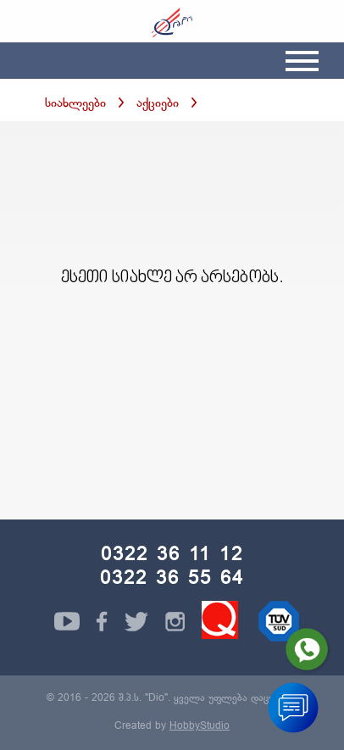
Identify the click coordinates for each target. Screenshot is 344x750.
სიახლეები (75, 104)
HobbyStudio (199, 726)
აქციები (157, 104)
